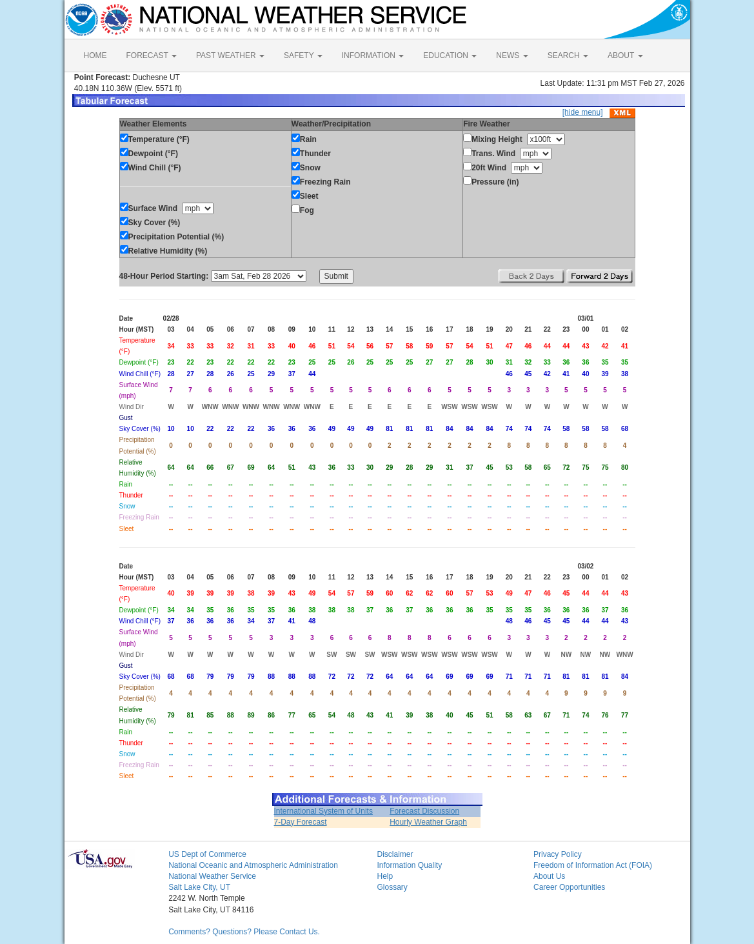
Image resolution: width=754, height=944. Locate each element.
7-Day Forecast (300, 822)
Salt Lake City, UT (199, 887)
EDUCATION (450, 55)
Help (385, 876)
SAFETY (303, 55)
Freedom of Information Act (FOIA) (592, 865)
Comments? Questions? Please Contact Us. (244, 931)
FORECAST (151, 55)
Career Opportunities (569, 887)
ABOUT (625, 55)
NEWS (512, 55)
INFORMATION (373, 55)
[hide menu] (582, 112)
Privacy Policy (557, 854)
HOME (95, 55)
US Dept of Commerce (207, 854)
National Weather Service (212, 876)
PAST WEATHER (230, 55)
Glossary (392, 887)
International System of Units (323, 811)
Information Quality (409, 865)
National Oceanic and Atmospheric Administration (253, 865)
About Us (549, 876)
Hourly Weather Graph (428, 822)
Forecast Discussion (424, 811)
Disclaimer (395, 854)
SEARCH (568, 55)
